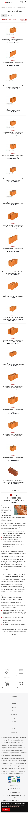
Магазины (14, 700)
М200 (14, 19)
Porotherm (13, 37)
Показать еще (23, 19)
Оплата (14, 725)
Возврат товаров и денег (14, 718)
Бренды (14, 710)
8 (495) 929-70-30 (15, 788)
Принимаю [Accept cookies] (6, 809)
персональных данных (13, 806)
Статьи (14, 728)
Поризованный (4, 19)
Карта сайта (14, 732)
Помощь (14, 707)
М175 (10, 19)
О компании (14, 696)
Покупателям (14, 714)
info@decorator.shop (15, 792)
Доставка (14, 721)
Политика (14, 703)
